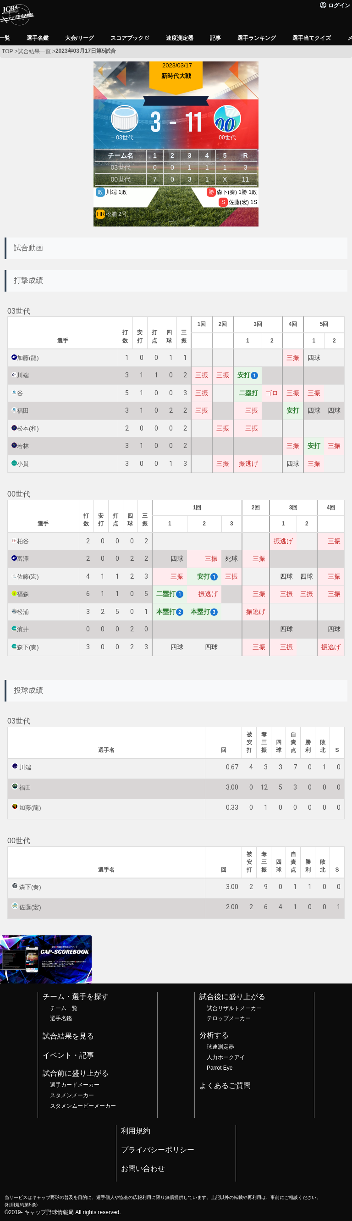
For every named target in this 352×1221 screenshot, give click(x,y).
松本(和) (28, 428)
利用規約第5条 (21, 1204)
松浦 (23, 611)
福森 (23, 594)
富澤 (23, 558)
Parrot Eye (219, 1068)
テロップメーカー (229, 1018)
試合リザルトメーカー (234, 1008)
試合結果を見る (68, 1036)
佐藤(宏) (28, 576)
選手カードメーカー (74, 1085)
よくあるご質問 (225, 1085)
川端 (23, 375)
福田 (23, 410)
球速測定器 (220, 1047)
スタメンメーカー (72, 1095)
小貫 (23, 463)
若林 (23, 445)
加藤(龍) (28, 357)
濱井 (23, 629)
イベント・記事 (68, 1055)
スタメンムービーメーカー (83, 1106)
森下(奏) (28, 647)
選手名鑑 (61, 1018)
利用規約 (135, 1131)
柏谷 (23, 541)
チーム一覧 (63, 1008)
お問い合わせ (143, 1168)
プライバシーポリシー (157, 1150)
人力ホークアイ (226, 1057)
